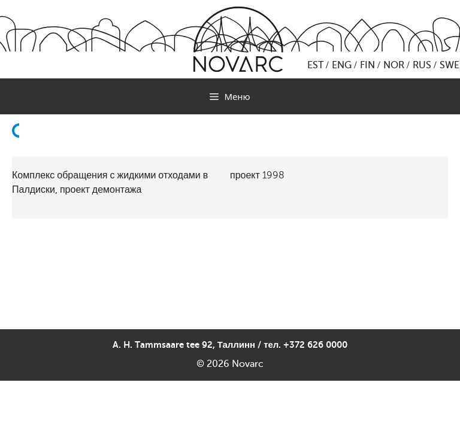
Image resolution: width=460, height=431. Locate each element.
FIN (367, 65)
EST (315, 65)
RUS (422, 65)
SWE (449, 65)
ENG (342, 65)
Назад (19, 159)
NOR (393, 65)
